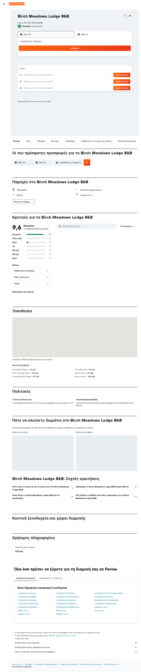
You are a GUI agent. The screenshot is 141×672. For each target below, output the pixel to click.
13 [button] (49, 69)
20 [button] (48, 75)
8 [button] (60, 63)
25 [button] (37, 81)
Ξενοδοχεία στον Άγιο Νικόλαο (106, 600)
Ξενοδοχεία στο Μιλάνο (27, 600)
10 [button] (31, 69)
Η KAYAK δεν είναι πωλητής (76, 642)
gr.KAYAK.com (17, 664)
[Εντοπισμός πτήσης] (4, 34)
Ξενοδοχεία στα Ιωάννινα (66, 600)
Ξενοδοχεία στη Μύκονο (65, 593)
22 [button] (60, 75)
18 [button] (37, 75)
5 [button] (42, 63)
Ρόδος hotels (23, 610)
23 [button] (66, 75)
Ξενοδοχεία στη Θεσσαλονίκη (67, 607)
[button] (4, 4)
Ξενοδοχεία (28, 664)
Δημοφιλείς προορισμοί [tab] (25, 578)
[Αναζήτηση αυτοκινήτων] (4, 21)
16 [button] (66, 69)
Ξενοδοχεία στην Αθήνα (103, 597)
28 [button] (54, 81)
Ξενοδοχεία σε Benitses (27, 593)
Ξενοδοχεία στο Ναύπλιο (27, 607)
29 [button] (60, 81)
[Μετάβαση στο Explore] (4, 28)
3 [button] (30, 63)
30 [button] (66, 81)
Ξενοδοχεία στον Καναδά (68, 664)
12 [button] (43, 69)
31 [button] (31, 87)
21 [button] (54, 75)
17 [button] (31, 75)
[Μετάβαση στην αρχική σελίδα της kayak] (16, 3)
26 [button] (42, 81)
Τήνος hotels (61, 610)
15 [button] (60, 69)
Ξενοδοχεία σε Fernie (111, 664)
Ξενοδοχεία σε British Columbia (90, 664)
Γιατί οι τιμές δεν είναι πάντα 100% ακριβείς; (76, 651)
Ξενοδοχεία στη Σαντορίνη (28, 604)
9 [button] (66, 63)
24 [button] (31, 81)
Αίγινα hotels (99, 610)
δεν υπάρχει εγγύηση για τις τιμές (64, 636)
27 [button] (49, 81)
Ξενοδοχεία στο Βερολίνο (66, 604)
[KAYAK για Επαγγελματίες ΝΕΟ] (4, 39)
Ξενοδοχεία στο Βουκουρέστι (67, 597)
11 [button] (36, 69)
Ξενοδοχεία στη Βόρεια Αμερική (46, 664)
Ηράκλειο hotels (100, 607)
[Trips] (4, 46)
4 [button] (36, 63)
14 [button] (54, 69)
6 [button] (48, 63)
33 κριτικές (37, 26)
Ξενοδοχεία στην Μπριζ (27, 597)
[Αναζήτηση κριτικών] (88, 226)
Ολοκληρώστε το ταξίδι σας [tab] (50, 578)
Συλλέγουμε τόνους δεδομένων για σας (76, 647)
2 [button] (66, 57)
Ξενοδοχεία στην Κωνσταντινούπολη (108, 593)
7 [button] (54, 63)
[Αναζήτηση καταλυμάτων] (4, 16)
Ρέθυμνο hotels (62, 614)
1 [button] (60, 57)
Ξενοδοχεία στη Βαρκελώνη (105, 604)
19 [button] (43, 75)
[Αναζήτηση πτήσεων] (4, 11)
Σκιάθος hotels (23, 614)
